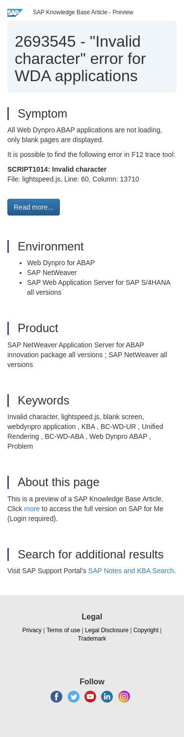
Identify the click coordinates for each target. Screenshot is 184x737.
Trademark (92, 638)
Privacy (32, 630)
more (32, 509)
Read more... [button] (33, 207)
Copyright (145, 630)
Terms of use (63, 630)
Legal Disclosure (107, 630)
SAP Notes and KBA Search (131, 571)
